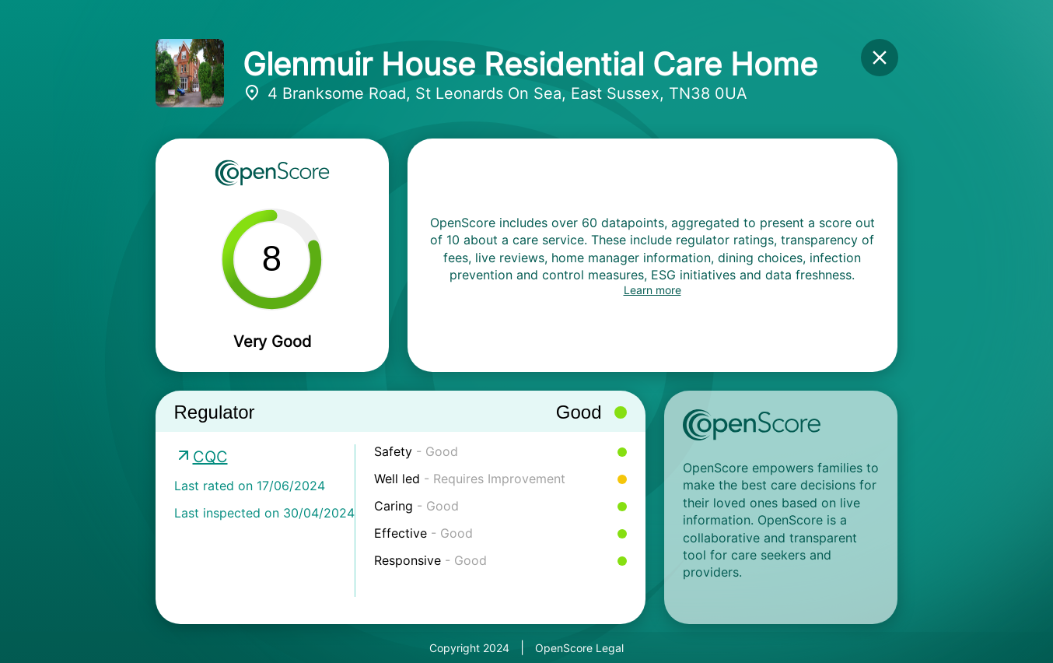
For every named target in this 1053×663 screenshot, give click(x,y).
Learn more (652, 289)
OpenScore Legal (579, 647)
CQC (210, 456)
